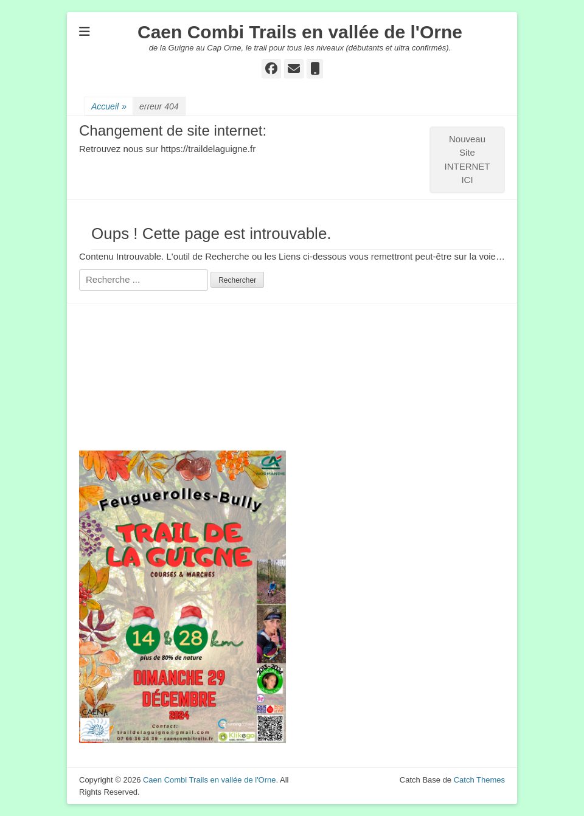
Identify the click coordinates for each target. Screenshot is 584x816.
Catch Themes (479, 779)
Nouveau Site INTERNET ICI (467, 159)
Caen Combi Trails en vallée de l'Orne (299, 32)
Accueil (109, 106)
